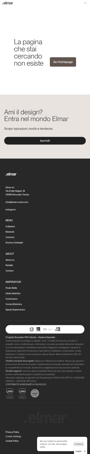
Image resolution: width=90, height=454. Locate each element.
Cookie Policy (12, 441)
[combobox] (80, 451)
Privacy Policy (12, 432)
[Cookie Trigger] (13, 436)
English (79, 451)
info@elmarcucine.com (17, 202)
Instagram (11, 209)
